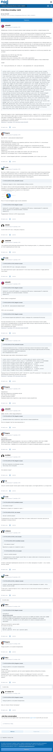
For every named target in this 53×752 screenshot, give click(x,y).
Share (12, 731)
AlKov (6, 604)
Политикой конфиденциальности (26, 746)
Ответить (26, 20)
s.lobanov (8, 531)
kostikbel (7, 455)
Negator (7, 133)
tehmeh (7, 225)
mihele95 (6, 13)
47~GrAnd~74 (9, 691)
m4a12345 (8, 240)
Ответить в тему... (8, 723)
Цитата (14, 127)
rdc (6, 481)
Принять (26, 749)
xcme (6, 167)
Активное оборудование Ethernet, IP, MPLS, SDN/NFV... (23, 15)
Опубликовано (12, 27)
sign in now (32, 717)
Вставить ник (4, 127)
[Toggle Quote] (3, 180)
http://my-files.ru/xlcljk (6, 439)
